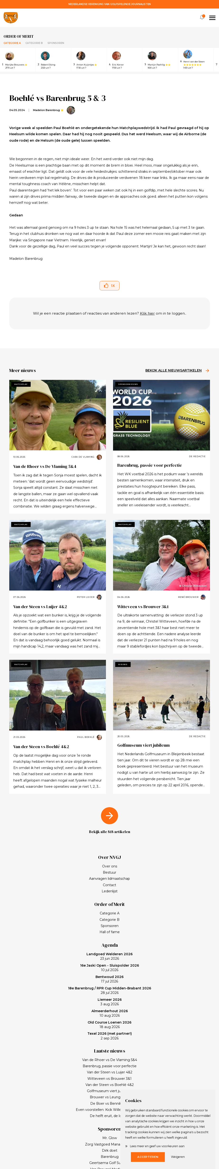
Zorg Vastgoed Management (109, 1144)
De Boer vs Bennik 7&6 (109, 1103)
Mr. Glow (109, 1138)
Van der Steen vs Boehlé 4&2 (41, 747)
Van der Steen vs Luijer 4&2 (40, 607)
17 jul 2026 (109, 979)
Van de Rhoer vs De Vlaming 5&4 (44, 466)
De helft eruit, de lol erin (109, 1116)
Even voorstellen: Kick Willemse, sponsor (109, 1110)
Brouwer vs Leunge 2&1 (109, 1097)
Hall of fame (110, 932)
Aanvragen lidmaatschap (109, 878)
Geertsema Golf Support (109, 1163)
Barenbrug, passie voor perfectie (149, 465)
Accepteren (147, 1157)
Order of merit (19, 36)
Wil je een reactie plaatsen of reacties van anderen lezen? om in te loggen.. (109, 313)
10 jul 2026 (109, 967)
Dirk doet (109, 1150)
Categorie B (34, 43)
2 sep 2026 (109, 1035)
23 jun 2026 (109, 956)
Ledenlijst (110, 891)
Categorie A (12, 43)
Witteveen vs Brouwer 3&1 (143, 607)
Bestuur (109, 872)
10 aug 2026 (109, 1013)
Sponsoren (56, 43)
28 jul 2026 (109, 990)
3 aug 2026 (110, 1001)
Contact (109, 885)
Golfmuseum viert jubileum (143, 745)
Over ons (109, 866)
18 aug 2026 (109, 1024)
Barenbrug (110, 1157)
